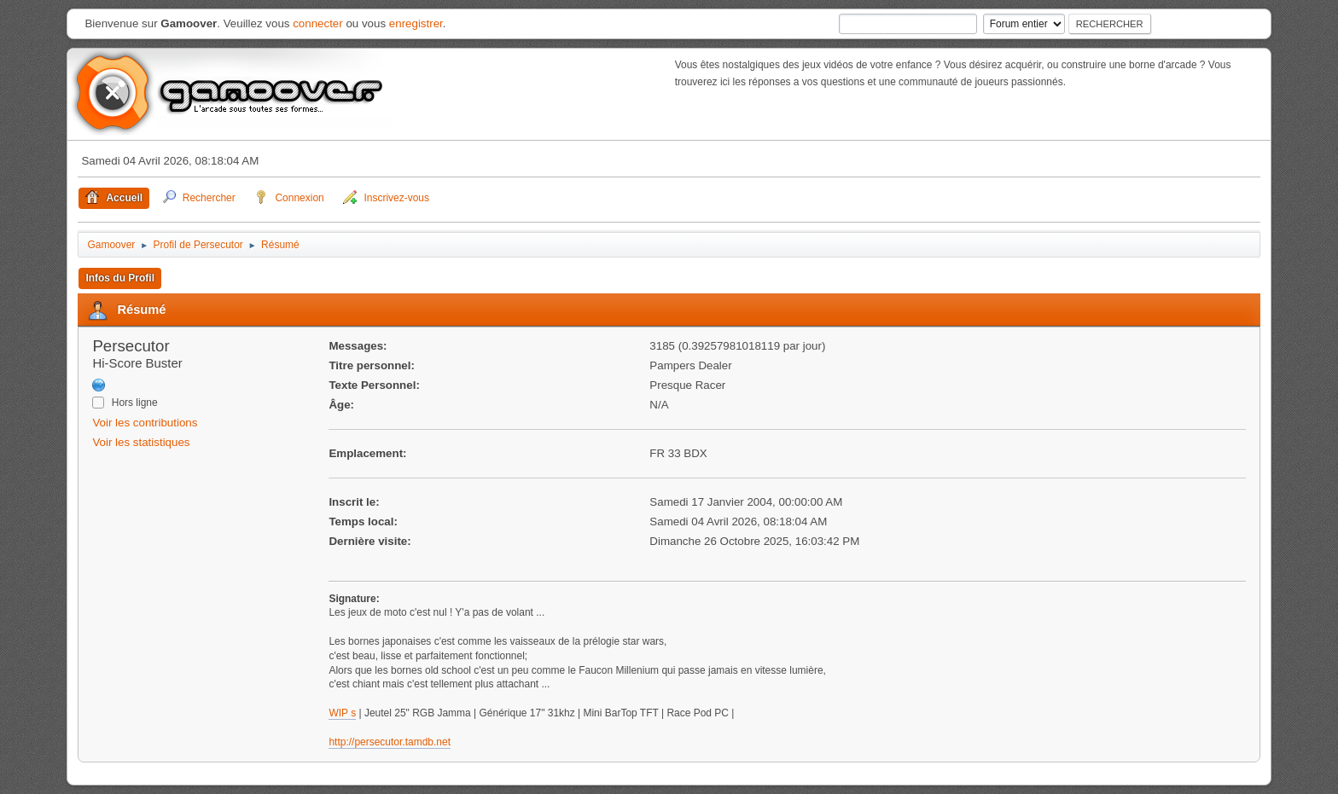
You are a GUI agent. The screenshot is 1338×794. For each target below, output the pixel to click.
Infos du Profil (119, 278)
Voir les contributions (144, 422)
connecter (318, 23)
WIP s (342, 713)
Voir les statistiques (140, 442)
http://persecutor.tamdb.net (390, 742)
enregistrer (416, 23)
